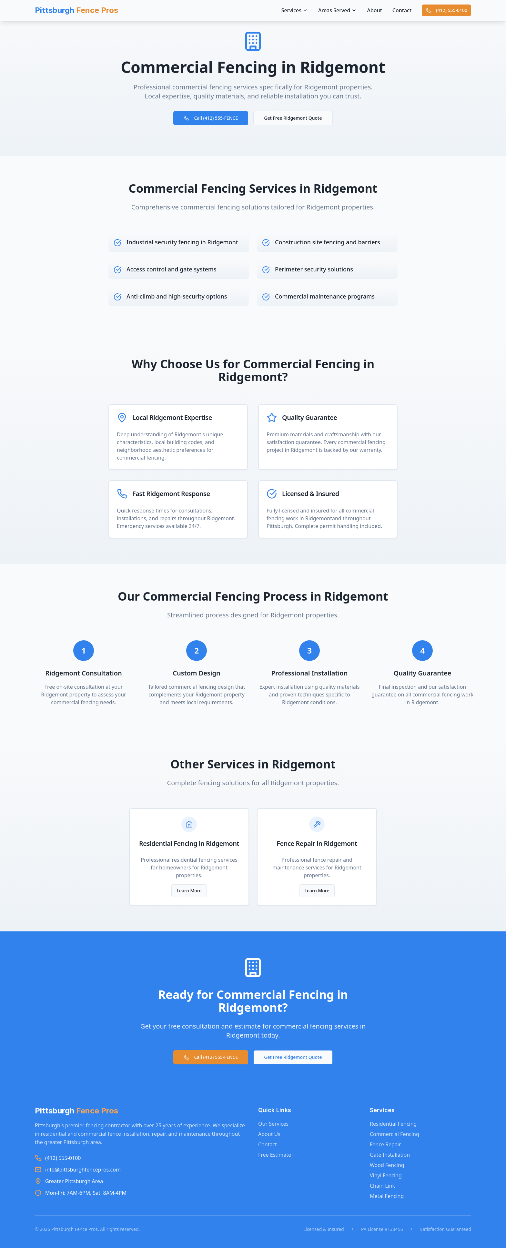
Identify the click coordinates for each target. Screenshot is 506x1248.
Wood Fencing (387, 1165)
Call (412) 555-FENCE (211, 118)
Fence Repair (385, 1144)
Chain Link (382, 1185)
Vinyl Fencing (386, 1175)
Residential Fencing (393, 1123)
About (374, 10)
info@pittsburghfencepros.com (83, 1169)
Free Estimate (274, 1154)
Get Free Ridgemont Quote (293, 118)
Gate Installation (390, 1154)
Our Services (273, 1123)
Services (294, 10)
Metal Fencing (387, 1196)
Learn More (189, 891)
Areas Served (337, 10)
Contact (401, 10)
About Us (269, 1134)
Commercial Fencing (394, 1134)
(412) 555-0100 (446, 10)
